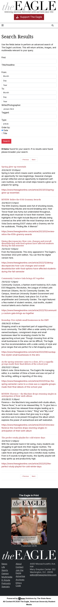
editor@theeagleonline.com (43, 575)
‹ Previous (25, 159)
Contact (19, 567)
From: (4, 72)
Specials (6, 586)
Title (4, 133)
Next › (34, 159)
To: (3, 89)
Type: (4, 120)
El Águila (6, 580)
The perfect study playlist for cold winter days (23, 437)
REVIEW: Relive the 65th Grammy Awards (21, 199)
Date (5, 130)
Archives (20, 579)
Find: (4, 57)
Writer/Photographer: (11, 105)
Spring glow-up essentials (14, 166)
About (19, 564)
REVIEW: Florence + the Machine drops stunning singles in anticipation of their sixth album (29, 394)
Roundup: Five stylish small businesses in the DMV (25, 320)
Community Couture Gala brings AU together (23, 278)
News (4, 564)
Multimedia (7, 577)
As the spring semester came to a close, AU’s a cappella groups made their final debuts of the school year (27, 362)
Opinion (5, 573)
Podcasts (6, 583)
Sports (5, 570)
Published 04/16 (29, 522)
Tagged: (5, 112)
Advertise (20, 576)
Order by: (6, 127)
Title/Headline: (8, 65)
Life (3, 567)
